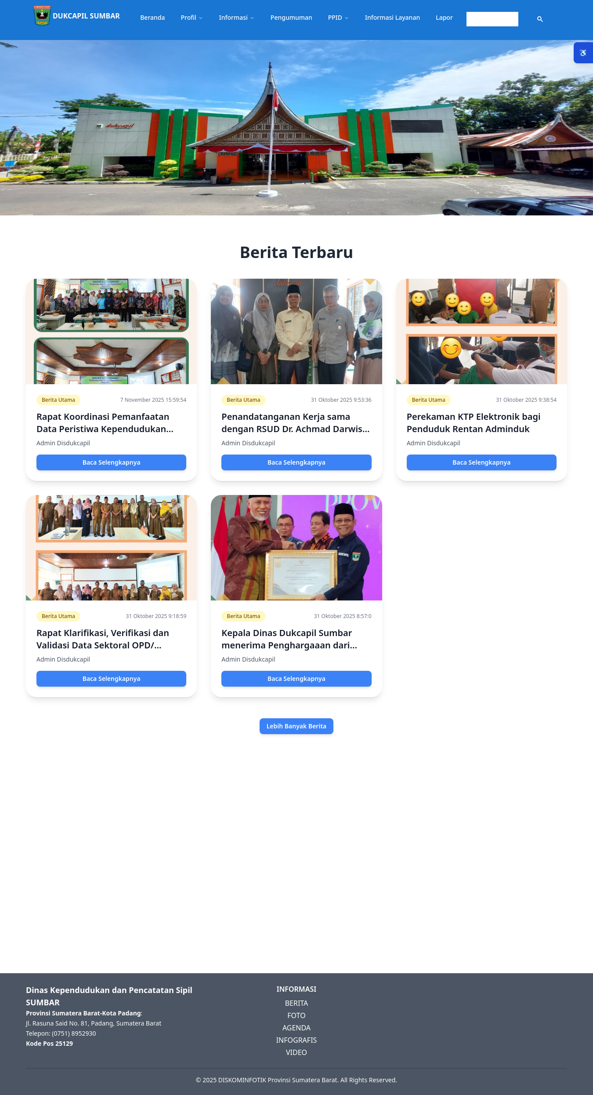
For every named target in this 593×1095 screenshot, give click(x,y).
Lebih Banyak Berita (297, 726)
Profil (192, 17)
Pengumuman (291, 17)
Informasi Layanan (392, 17)
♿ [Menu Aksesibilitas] (583, 53)
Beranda (152, 17)
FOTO (296, 1015)
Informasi (237, 17)
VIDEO (296, 1052)
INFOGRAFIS (296, 1040)
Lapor (444, 17)
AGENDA (296, 1028)
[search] (491, 19)
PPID (338, 17)
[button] (296, 20)
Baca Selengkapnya (112, 462)
